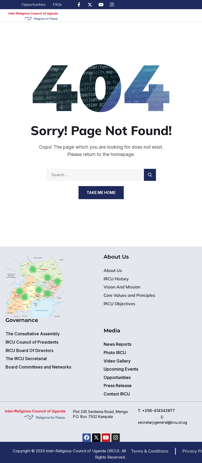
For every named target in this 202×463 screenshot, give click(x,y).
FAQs (57, 4)
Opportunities (33, 4)
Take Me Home (101, 192)
